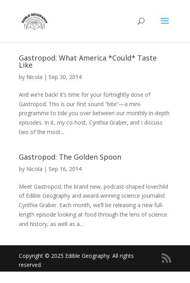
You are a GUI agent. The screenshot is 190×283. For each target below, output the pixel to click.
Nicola (34, 77)
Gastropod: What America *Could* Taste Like (88, 61)
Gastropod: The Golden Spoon (70, 157)
